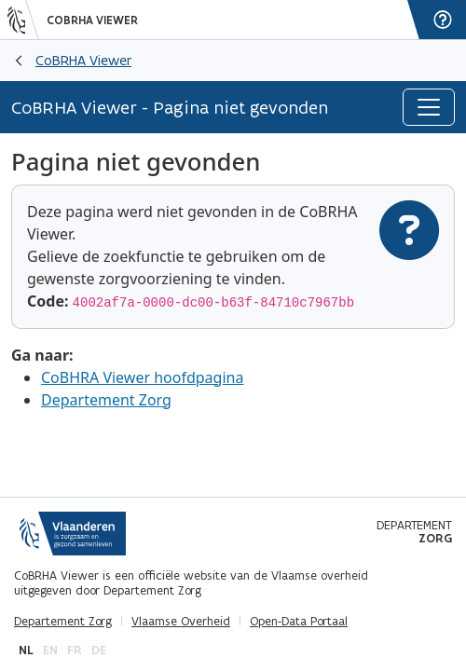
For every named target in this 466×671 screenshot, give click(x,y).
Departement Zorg (106, 400)
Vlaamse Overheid (180, 621)
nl (26, 650)
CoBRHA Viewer (92, 20)
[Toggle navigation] (429, 107)
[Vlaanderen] (23, 19)
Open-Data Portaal (299, 621)
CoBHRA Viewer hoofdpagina (142, 377)
